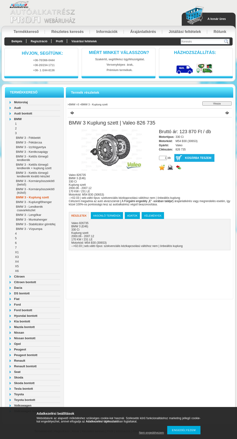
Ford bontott (23, 310)
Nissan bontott (24, 338)
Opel (17, 344)
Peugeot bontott (25, 355)
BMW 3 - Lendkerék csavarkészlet (29, 208)
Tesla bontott (23, 388)
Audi (17, 108)
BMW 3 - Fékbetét (28, 137)
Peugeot (20, 349)
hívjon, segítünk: (42, 53)
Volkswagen (22, 405)
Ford (17, 304)
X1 (17, 252)
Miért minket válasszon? (119, 52)
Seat (17, 372)
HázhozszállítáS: (195, 52)
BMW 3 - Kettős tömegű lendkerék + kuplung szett (34, 166)
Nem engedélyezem (151, 432)
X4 (17, 261)
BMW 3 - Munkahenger (31, 219)
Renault (19, 360)
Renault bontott (25, 366)
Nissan (19, 332)
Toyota (19, 394)
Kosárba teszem (198, 158)
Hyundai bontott (25, 316)
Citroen (19, 276)
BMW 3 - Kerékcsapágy (32, 151)
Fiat (16, 299)
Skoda (18, 377)
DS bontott (22, 293)
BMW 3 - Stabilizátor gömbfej (35, 224)
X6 (17, 271)
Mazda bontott (24, 327)
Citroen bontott (25, 282)
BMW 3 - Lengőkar (28, 215)
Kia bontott (22, 321)
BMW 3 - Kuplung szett (32, 197)
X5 (17, 266)
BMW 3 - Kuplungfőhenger (34, 202)
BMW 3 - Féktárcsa (29, 142)
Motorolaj (21, 102)
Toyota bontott (24, 400)
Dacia (18, 287)
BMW (18, 119)
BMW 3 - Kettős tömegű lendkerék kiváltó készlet (33, 174)
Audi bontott (23, 113)
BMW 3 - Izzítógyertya (31, 147)
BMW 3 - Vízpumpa (29, 229)
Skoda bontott (24, 383)
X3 (17, 257)
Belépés (16, 41)
